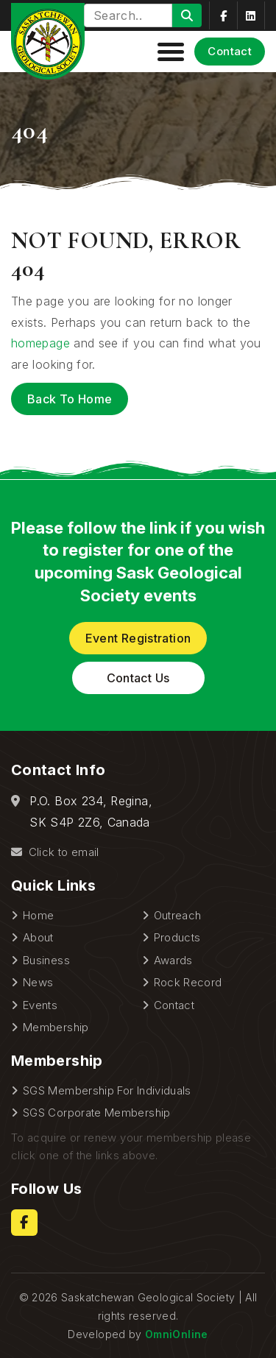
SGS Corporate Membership (97, 1113)
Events (40, 1005)
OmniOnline (176, 1334)
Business (46, 960)
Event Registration (138, 638)
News (38, 982)
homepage (40, 343)
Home (38, 915)
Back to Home (69, 399)
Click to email (55, 852)
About (38, 937)
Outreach (178, 915)
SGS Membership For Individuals (107, 1090)
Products (177, 937)
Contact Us (138, 678)
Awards (173, 960)
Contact (230, 51)
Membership (56, 1027)
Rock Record (188, 982)
